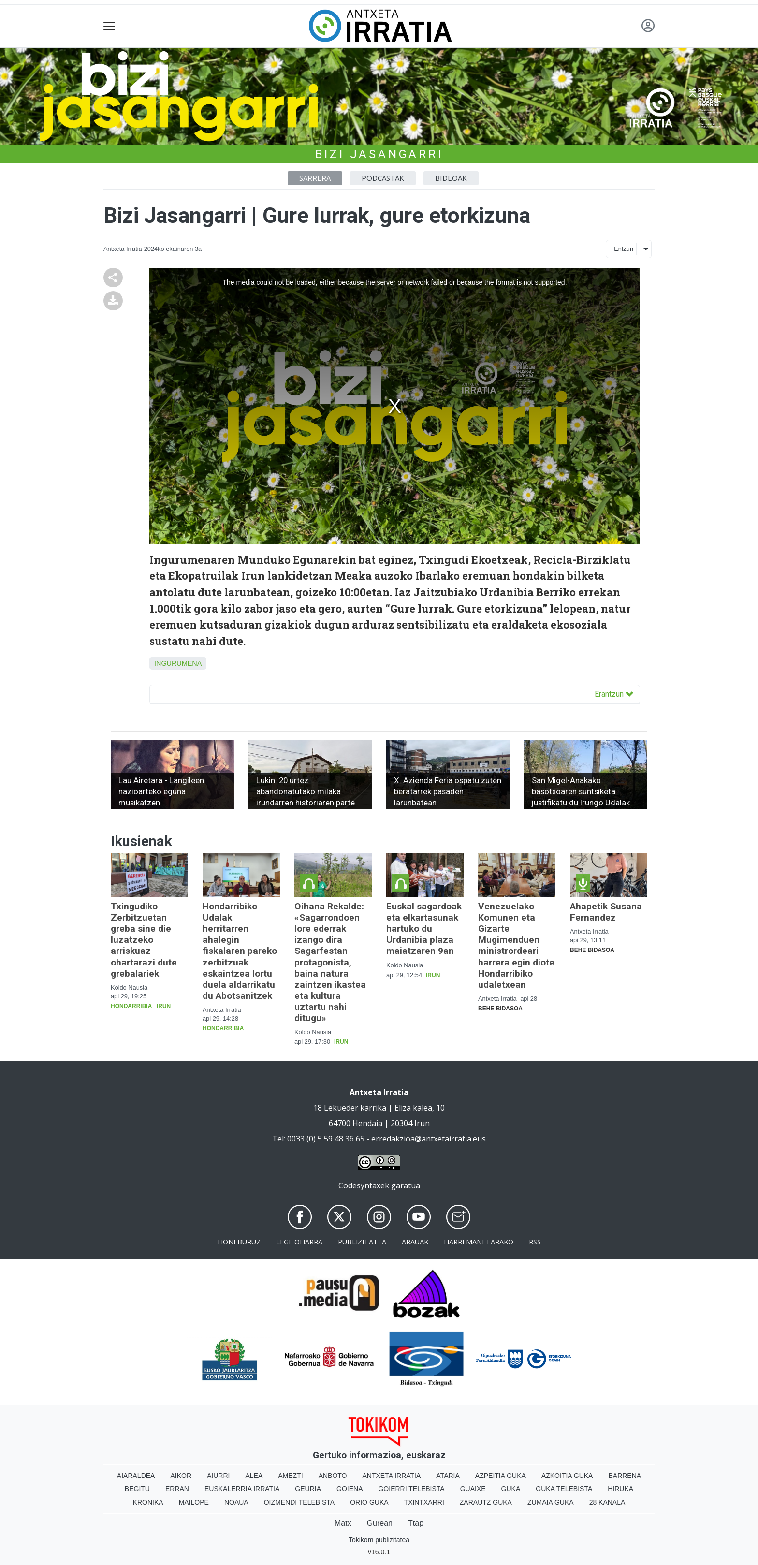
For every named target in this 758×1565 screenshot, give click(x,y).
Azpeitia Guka (500, 1475)
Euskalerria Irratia (241, 1488)
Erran (177, 1488)
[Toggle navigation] (109, 25)
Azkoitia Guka (567, 1475)
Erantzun (614, 694)
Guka (511, 1488)
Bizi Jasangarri (379, 154)
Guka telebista (564, 1488)
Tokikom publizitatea (379, 1540)
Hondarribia (131, 1006)
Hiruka (620, 1488)
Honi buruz (239, 1241)
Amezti (290, 1475)
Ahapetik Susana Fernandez (606, 912)
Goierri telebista (411, 1488)
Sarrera (315, 178)
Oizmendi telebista (299, 1502)
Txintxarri (424, 1502)
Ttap (415, 1523)
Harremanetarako (478, 1241)
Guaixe (473, 1488)
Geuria (308, 1488)
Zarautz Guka (486, 1502)
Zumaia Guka (550, 1502)
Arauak (415, 1241)
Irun (164, 1006)
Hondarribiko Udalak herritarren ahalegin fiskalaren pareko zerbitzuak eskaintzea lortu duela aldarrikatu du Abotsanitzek (240, 951)
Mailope (194, 1502)
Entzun (623, 248)
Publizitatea (362, 1241)
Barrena (624, 1475)
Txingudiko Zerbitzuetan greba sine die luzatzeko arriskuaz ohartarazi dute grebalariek (144, 940)
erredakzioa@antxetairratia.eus (428, 1138)
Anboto (333, 1475)
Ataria (448, 1475)
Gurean (380, 1523)
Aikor (180, 1475)
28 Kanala (607, 1502)
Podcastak (383, 178)
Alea (253, 1475)
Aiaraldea (136, 1475)
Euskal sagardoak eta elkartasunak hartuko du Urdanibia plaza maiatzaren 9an (424, 928)
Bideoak (451, 178)
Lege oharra (299, 1241)
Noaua (236, 1502)
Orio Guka (369, 1502)
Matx (343, 1523)
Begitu (137, 1488)
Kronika (148, 1502)
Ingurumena (178, 663)
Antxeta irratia (392, 1475)
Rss (535, 1241)
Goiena (349, 1488)
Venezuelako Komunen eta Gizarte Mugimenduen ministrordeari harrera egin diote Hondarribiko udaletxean (516, 945)
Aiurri (218, 1475)
